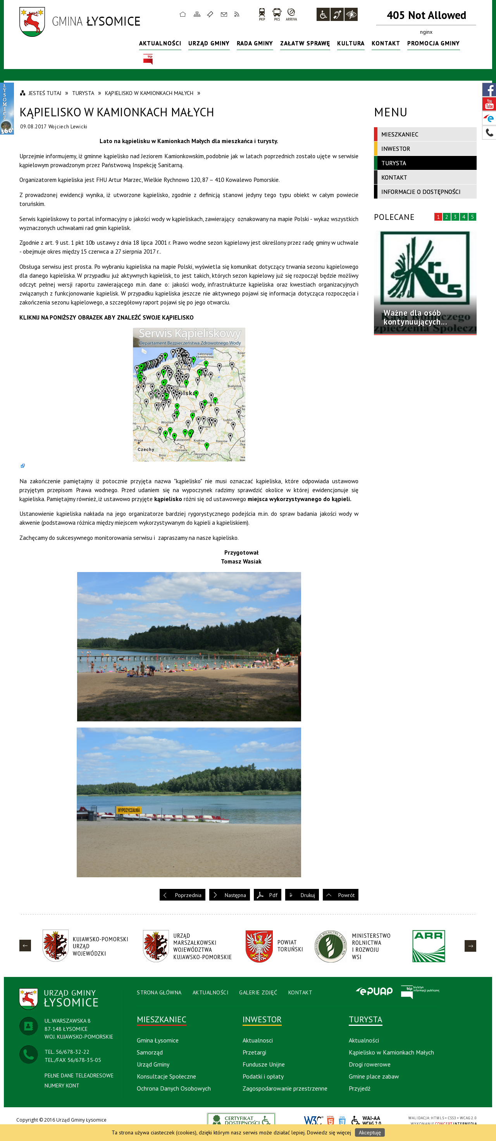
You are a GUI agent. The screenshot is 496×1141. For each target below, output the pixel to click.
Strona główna (183, 14)
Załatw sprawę (305, 43)
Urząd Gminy (209, 43)
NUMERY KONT (62, 1085)
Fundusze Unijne (264, 1064)
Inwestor (395, 148)
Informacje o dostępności (421, 191)
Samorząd (150, 1052)
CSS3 (342, 1121)
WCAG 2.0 (366, 1121)
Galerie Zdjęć (258, 992)
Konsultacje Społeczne (166, 1076)
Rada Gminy (255, 43)
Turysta (393, 163)
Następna (235, 895)
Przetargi (254, 1052)
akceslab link (241, 1120)
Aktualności (160, 43)
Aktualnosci (258, 1040)
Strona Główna (159, 992)
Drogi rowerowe (370, 1064)
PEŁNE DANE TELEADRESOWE (79, 1075)
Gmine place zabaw (374, 1076)
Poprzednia (188, 895)
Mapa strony (197, 14)
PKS (277, 14)
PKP (262, 14)
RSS (237, 14)
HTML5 (330, 1121)
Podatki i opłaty (263, 1076)
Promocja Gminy (433, 43)
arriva (292, 14)
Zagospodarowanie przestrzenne (285, 1088)
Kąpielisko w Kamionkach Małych (391, 1052)
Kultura (351, 43)
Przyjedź (359, 1088)
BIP (148, 59)
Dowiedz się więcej (329, 1132)
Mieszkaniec (399, 134)
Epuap (373, 992)
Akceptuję (370, 1132)
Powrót (346, 895)
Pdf (273, 895)
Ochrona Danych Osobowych (174, 1088)
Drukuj (308, 895)
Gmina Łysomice (158, 1040)
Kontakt (224, 14)
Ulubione (211, 14)
